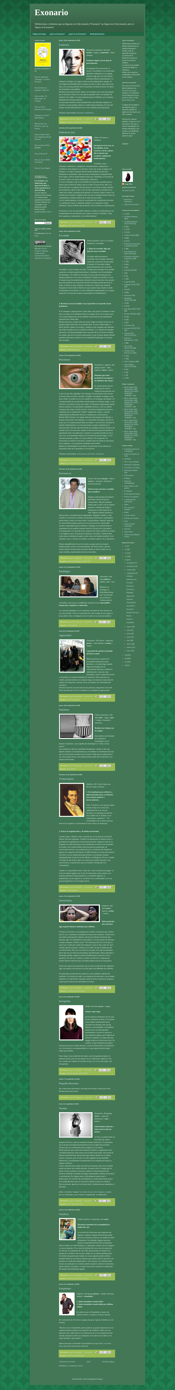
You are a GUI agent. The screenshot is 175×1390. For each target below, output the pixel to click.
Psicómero (64, 359)
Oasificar (64, 1214)
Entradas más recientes (67, 1362)
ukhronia (127, 529)
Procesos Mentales (74, 700)
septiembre (131, 573)
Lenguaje (127, 282)
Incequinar (64, 1001)
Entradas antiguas (108, 1362)
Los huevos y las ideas (132, 468)
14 (126, 546)
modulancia (89, 113)
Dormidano (77, 1320)
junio (129, 634)
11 (126, 556)
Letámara (64, 44)
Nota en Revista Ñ (41, 154)
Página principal (39, 34)
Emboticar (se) (67, 132)
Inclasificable (128, 270)
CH (125, 232)
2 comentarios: (88, 222)
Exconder (64, 235)
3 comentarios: (88, 765)
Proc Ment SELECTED (75, 1204)
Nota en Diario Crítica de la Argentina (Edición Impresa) (43, 137)
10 (126, 560)
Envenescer (65, 473)
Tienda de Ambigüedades (129, 482)
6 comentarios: (88, 460)
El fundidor (128, 491)
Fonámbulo (65, 1288)
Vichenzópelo (66, 778)
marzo (129, 644)
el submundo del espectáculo (130, 501)
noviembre (130, 566)
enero (129, 651)
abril (128, 640)
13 (126, 549)
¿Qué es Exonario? (57, 34)
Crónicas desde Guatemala (129, 525)
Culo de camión (129, 515)
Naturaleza (71, 561)
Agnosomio (65, 635)
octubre (129, 570)
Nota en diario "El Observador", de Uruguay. (41, 98)
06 (126, 665)
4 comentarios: (88, 887)
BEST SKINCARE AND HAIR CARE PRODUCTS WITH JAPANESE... (131, 390)
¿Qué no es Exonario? (77, 34)
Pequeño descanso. (69, 1083)
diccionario (133, 86)
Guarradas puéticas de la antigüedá (131, 450)
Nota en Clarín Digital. (42, 168)
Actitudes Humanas (72, 350)
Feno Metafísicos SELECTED (75, 463)
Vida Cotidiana (72, 625)
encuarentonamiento (93, 523)
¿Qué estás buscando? (131, 204)
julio (128, 630)
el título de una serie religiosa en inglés (96, 1192)
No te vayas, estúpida (131, 462)
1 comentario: (88, 119)
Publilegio (64, 571)
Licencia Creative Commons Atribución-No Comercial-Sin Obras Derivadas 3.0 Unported (43, 253)
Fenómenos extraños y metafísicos (96, 463)
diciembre (130, 563)
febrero (129, 647)
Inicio (89, 1362)
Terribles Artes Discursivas (76, 991)
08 (126, 658)
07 (126, 662)
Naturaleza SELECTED (82, 561)
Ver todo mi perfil (128, 190)
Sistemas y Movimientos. (129, 339)
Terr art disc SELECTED (128, 347)
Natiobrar (64, 709)
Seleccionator (129, 475)
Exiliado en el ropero (131, 518)
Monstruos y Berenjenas (128, 200)
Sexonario (127, 325)
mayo (129, 637)
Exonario (51, 12)
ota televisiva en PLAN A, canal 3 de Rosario (41, 126)
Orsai (126, 521)
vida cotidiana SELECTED (76, 225)
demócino (100, 454)
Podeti (126, 512)
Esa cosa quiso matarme (129, 509)
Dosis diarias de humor (132, 494)
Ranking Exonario (97, 34)
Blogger (99, 1379)
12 (126, 553)
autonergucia (82, 454)
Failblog (127, 478)
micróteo (81, 399)
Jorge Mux (128, 184)
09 (126, 655)
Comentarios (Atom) (76, 1366)
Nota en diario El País (42, 145)
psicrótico (91, 454)
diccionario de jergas (129, 91)
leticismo (80, 113)
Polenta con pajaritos (131, 497)
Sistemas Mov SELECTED (129, 334)
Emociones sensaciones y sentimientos (78, 122)
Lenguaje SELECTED (132, 284)
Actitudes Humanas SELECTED (76, 1073)
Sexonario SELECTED (132, 328)
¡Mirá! (126, 505)
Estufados (127, 459)
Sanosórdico (65, 900)
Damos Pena (128, 532)
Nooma (63, 1108)
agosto (129, 627)
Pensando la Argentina (132, 465)
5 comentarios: (88, 1352)
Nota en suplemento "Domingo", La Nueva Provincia (42, 79)
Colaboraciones (129, 235)
